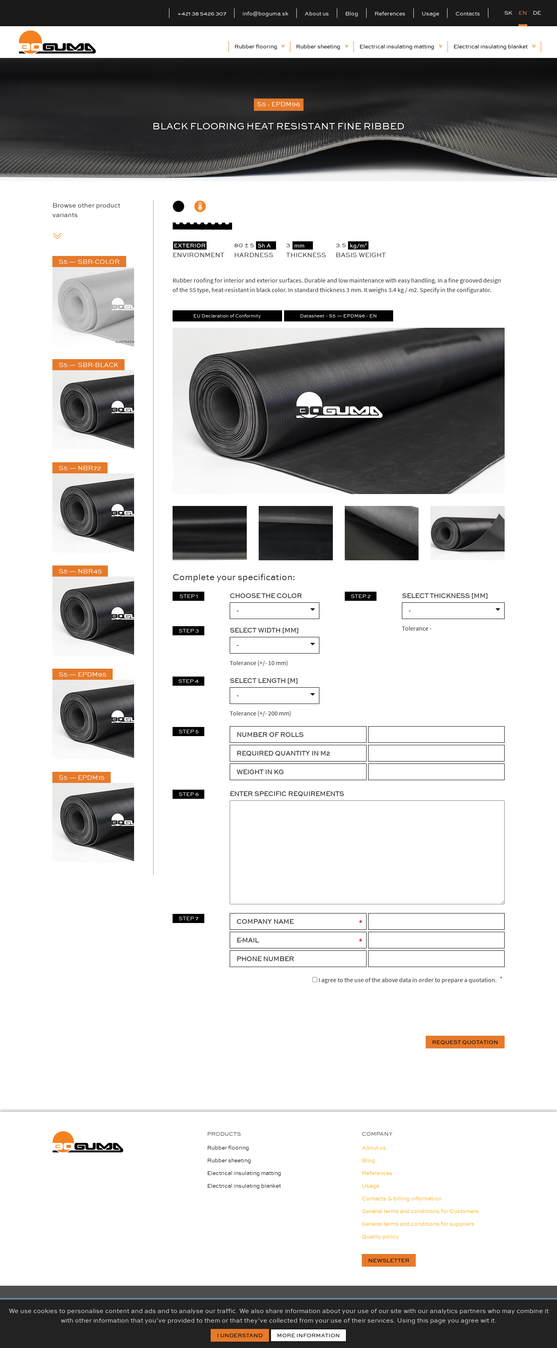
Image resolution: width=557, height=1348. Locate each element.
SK (508, 13)
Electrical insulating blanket (494, 46)
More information (308, 1335)
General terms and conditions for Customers (420, 1211)
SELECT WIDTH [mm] (264, 630)
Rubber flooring (259, 46)
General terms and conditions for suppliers (418, 1224)
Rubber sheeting (322, 46)
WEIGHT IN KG (260, 771)
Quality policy (380, 1236)
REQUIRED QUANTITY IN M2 (283, 753)
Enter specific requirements (287, 793)
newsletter (388, 1260)
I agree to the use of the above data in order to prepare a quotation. (404, 979)
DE (537, 13)
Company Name (265, 921)
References (390, 13)
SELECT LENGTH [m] (264, 680)
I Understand (240, 1335)
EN (523, 13)
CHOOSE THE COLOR (266, 595)
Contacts (467, 13)
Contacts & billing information (402, 1198)
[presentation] (444, 1010)
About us (317, 13)
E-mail (247, 940)
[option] (278, 119)
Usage (430, 13)
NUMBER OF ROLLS (269, 734)
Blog (351, 13)
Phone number (265, 958)
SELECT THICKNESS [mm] (445, 595)
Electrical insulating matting (400, 46)
